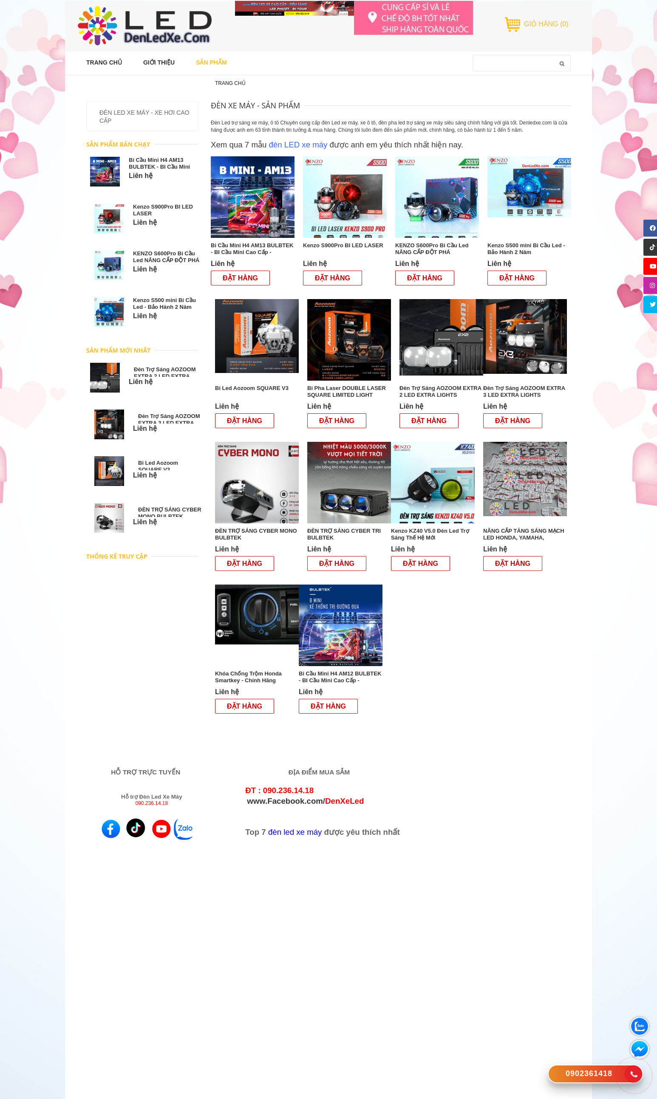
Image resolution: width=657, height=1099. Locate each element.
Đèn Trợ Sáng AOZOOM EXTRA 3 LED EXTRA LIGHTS (169, 423)
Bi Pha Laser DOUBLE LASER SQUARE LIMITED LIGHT (346, 391)
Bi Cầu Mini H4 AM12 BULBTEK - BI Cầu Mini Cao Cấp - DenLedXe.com (340, 680)
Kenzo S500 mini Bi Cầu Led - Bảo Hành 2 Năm (164, 303)
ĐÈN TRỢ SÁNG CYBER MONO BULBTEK (169, 513)
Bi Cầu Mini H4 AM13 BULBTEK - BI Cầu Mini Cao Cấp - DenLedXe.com (162, 167)
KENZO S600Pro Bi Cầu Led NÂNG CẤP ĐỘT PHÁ (166, 256)
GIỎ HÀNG (546, 24)
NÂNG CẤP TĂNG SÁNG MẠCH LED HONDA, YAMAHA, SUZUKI (523, 538)
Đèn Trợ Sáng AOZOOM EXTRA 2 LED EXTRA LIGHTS (164, 376)
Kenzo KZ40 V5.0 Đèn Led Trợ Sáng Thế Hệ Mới (430, 534)
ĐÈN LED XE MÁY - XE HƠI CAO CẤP (144, 116)
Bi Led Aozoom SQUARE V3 (158, 466)
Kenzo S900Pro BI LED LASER (344, 245)
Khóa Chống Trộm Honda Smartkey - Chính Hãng (248, 677)
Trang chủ (230, 83)
